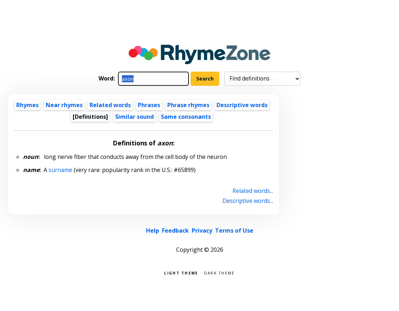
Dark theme (219, 272)
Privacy (202, 230)
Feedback (175, 230)
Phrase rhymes (188, 105)
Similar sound (134, 117)
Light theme (181, 272)
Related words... (252, 191)
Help (152, 230)
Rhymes (27, 105)
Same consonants (186, 117)
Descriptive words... (248, 201)
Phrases (149, 105)
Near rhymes (64, 105)
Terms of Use (234, 230)
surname (60, 170)
